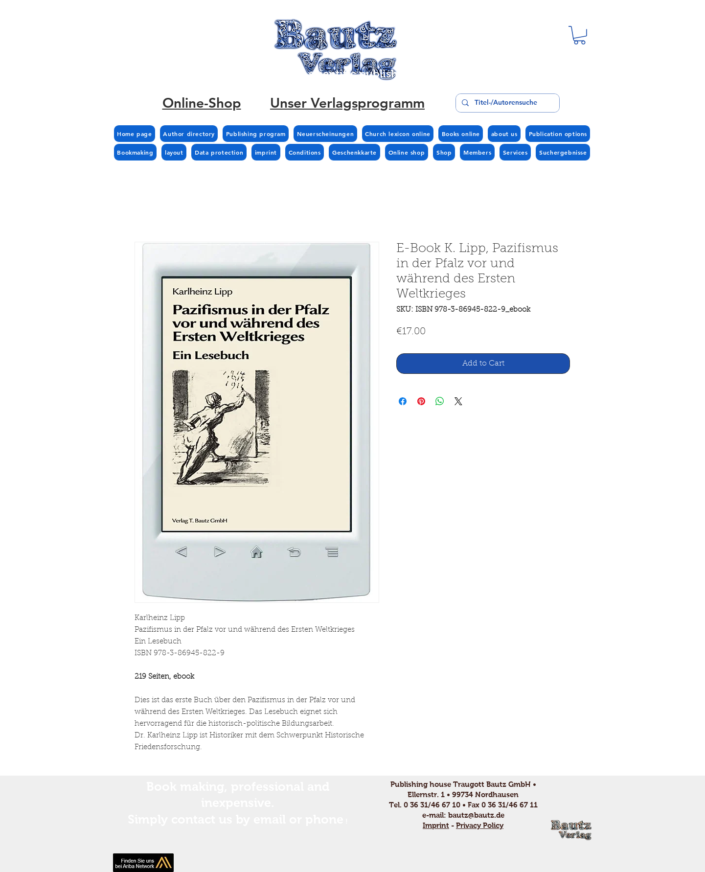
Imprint (436, 825)
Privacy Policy (479, 825)
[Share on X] (458, 401)
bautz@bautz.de (476, 815)
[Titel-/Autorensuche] (507, 103)
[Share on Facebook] (403, 401)
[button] (580, 35)
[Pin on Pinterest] (421, 401)
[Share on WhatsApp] (440, 401)
